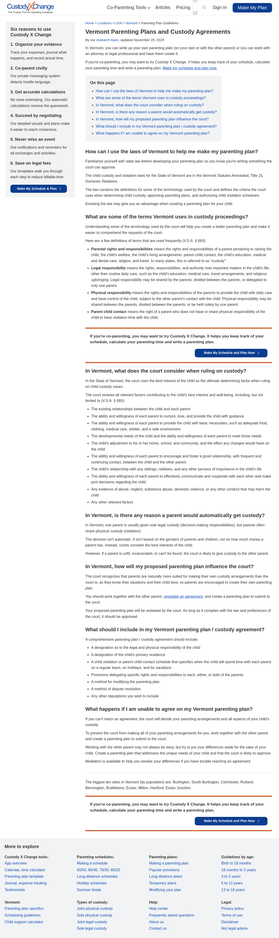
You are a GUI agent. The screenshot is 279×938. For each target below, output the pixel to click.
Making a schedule (92, 863)
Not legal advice (234, 928)
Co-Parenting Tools (128, 7)
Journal (11, 883)
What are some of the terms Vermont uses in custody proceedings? (151, 98)
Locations (104, 23)
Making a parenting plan (169, 863)
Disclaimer (230, 922)
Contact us (158, 928)
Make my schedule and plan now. (189, 68)
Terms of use (232, 915)
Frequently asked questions (171, 915)
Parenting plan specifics (24, 908)
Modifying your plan (165, 890)
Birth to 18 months (236, 863)
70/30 (104, 870)
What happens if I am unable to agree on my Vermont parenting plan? (153, 133)
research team (107, 40)
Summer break (89, 890)
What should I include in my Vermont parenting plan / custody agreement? (156, 126)
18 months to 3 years (238, 870)
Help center (158, 908)
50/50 (81, 870)
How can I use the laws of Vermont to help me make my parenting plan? (154, 91)
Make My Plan (252, 7)
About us (156, 922)
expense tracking (33, 883)
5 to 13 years (232, 883)
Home (89, 23)
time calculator (33, 870)
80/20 (115, 870)
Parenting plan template (24, 876)
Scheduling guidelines (23, 915)
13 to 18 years (233, 890)
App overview (16, 863)
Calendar (12, 870)
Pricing (183, 7)
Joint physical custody (95, 908)
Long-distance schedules (97, 876)
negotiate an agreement (183, 596)
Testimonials (15, 890)
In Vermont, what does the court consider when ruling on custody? (150, 105)
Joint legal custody (92, 922)
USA (118, 23)
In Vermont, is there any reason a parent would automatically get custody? (156, 112)
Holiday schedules (92, 883)
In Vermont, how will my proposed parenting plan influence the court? (152, 119)
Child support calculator (24, 922)
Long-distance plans (165, 876)
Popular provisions (164, 870)
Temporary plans (162, 883)
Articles (163, 7)
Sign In (220, 7)
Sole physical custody (94, 915)
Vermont (131, 23)
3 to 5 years (231, 876)
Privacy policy (232, 908)
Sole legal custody (92, 928)
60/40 (92, 870)
